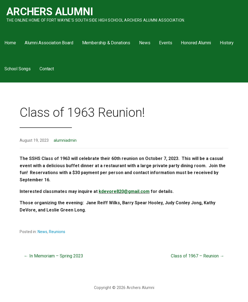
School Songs (17, 68)
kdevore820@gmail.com (124, 191)
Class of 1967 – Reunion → (197, 256)
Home (10, 42)
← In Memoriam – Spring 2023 (53, 256)
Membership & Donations (106, 42)
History (227, 42)
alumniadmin (65, 140)
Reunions (57, 231)
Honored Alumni (196, 42)
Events (165, 42)
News (144, 42)
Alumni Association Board (49, 42)
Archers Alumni (49, 12)
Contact (47, 68)
